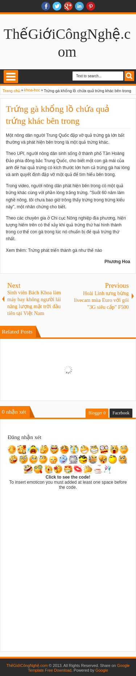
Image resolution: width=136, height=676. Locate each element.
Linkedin (79, 6)
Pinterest (90, 6)
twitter (57, 6)
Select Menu (11, 76)
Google (101, 670)
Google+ (68, 6)
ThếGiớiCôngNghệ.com (27, 665)
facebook (45, 6)
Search (129, 76)
